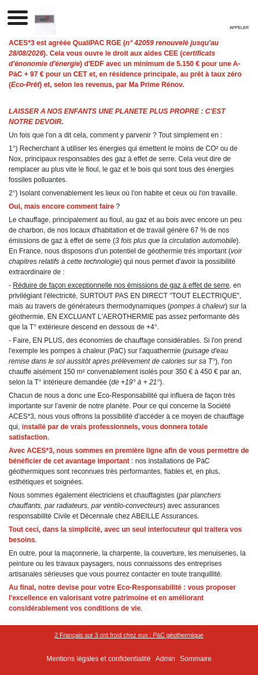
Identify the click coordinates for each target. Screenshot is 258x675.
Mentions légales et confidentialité (98, 659)
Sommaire (196, 659)
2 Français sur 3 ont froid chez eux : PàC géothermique (128, 635)
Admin (165, 659)
